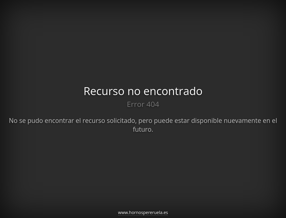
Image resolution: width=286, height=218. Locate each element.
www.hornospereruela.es (143, 212)
